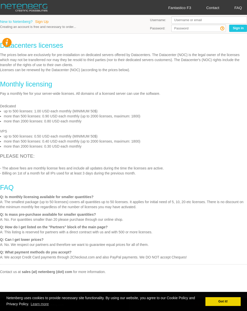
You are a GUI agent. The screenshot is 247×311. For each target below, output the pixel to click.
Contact (212, 8)
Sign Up (41, 21)
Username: (158, 20)
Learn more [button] (40, 304)
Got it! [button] (223, 301)
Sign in (238, 28)
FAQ (238, 8)
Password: (157, 28)
